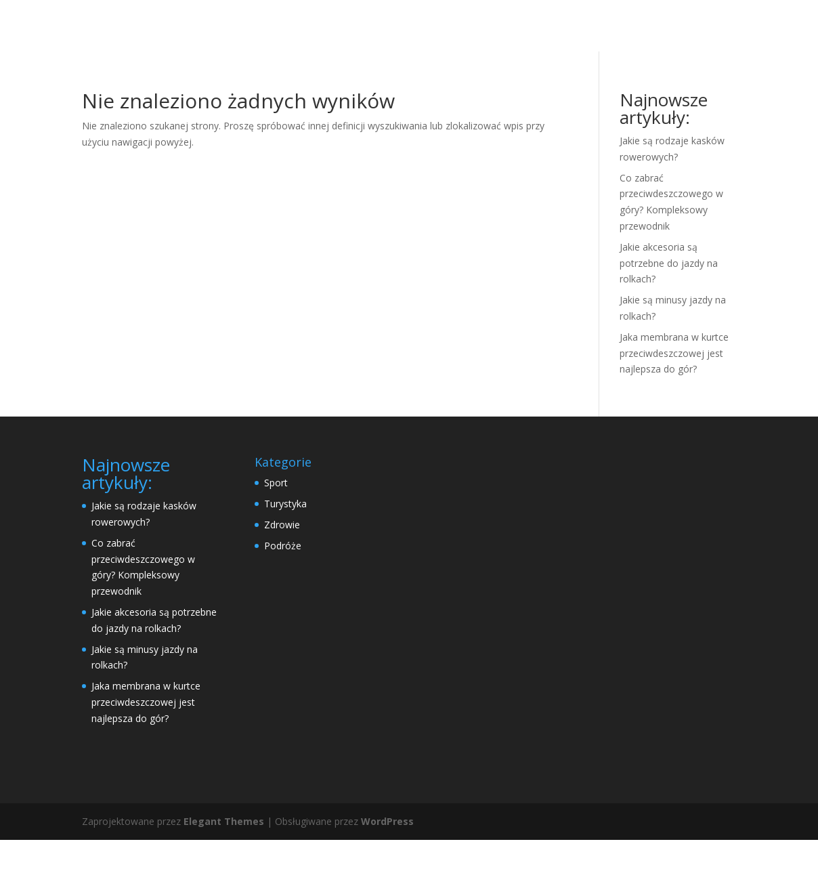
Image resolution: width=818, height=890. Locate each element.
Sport (276, 532)
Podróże (282, 595)
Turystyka (285, 553)
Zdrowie (282, 574)
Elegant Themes (224, 871)
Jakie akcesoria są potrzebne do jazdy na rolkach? (669, 313)
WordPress (387, 871)
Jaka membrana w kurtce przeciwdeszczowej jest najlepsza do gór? (674, 403)
